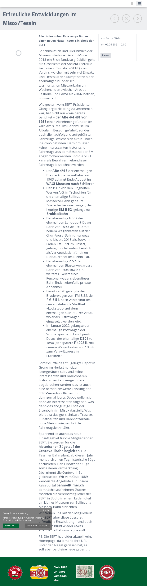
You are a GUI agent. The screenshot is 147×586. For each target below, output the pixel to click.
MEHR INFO (10, 523)
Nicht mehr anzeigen (37, 523)
